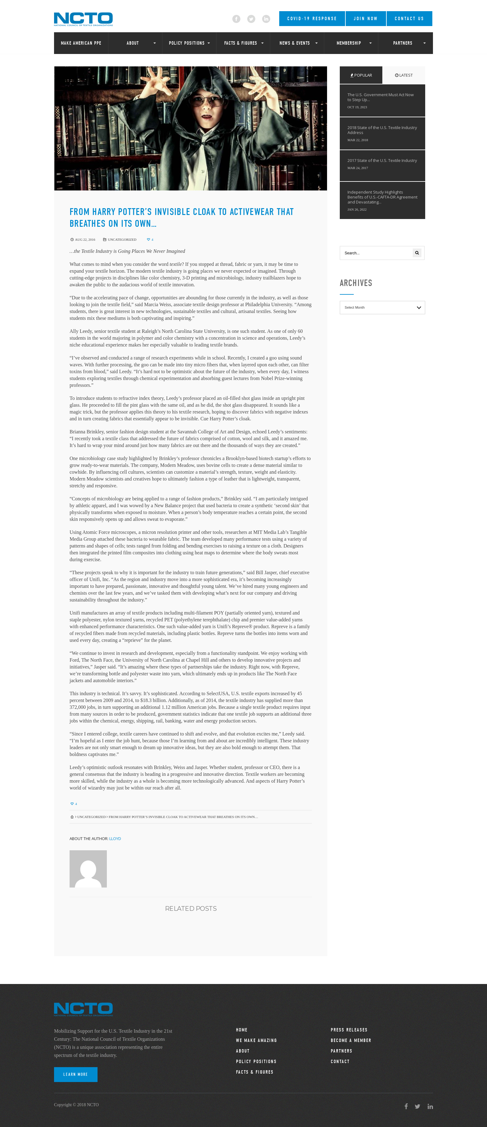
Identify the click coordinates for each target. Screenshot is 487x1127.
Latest (404, 75)
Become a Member (351, 1040)
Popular (361, 75)
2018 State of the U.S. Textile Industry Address (382, 130)
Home (242, 1030)
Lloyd (115, 838)
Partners (402, 43)
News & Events (295, 43)
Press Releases (349, 1030)
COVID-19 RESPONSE (312, 18)
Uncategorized (122, 239)
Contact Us (409, 18)
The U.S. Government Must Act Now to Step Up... (381, 97)
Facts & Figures (240, 43)
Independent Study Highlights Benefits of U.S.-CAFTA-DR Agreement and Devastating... (382, 197)
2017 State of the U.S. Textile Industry (382, 160)
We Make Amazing (256, 1040)
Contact (340, 1061)
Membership (349, 43)
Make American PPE (81, 43)
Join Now (366, 18)
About (133, 43)
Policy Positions (187, 43)
